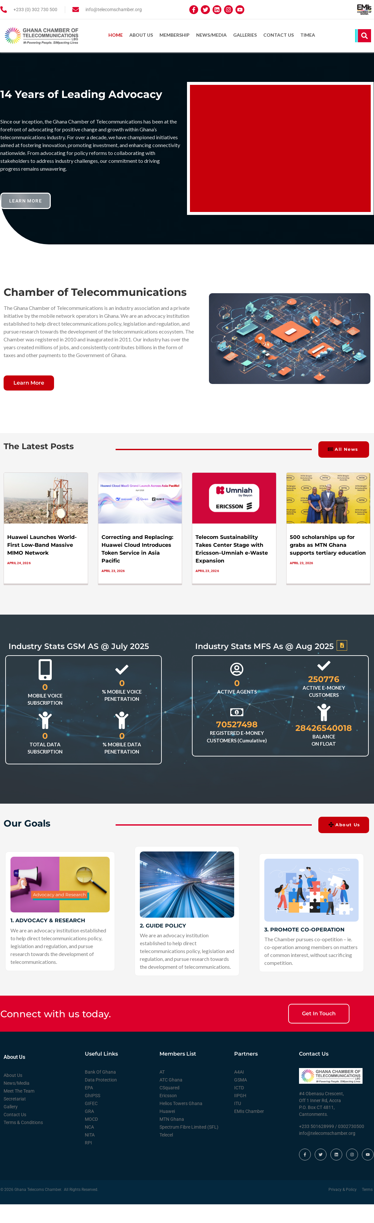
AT (162, 1071)
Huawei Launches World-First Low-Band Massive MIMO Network (42, 544)
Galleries (245, 35)
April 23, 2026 (113, 570)
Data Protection (101, 1079)
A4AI (239, 1071)
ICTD (239, 1087)
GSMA (240, 1079)
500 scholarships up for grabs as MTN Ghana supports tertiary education (328, 544)
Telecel (166, 1134)
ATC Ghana (170, 1079)
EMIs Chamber (249, 1111)
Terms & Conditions (23, 1122)
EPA (89, 1087)
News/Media (211, 35)
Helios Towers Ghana (180, 1103)
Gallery (11, 1106)
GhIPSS (92, 1095)
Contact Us (278, 35)
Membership (174, 35)
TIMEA (307, 35)
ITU (237, 1103)
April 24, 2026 (19, 562)
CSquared (169, 1087)
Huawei (167, 1111)
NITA (90, 1134)
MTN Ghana (171, 1118)
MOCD (91, 1118)
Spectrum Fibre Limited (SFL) (188, 1126)
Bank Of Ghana (100, 1071)
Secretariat (15, 1098)
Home (115, 35)
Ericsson (168, 1095)
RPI (88, 1142)
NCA (89, 1126)
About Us (141, 35)
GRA (89, 1111)
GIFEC (91, 1103)
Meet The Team (19, 1090)
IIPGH (240, 1095)
